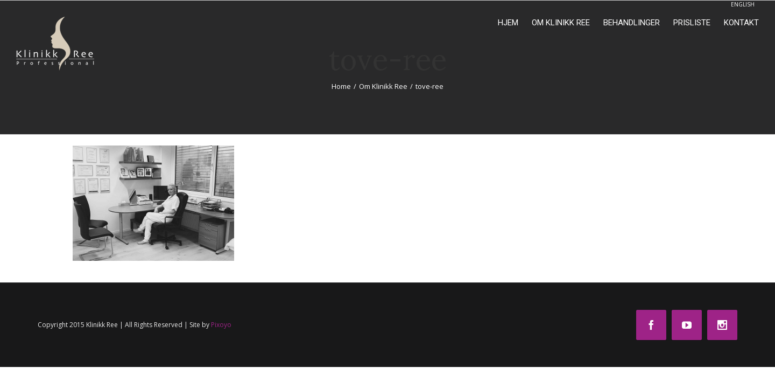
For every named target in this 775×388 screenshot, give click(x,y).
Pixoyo (221, 324)
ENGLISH (743, 4)
